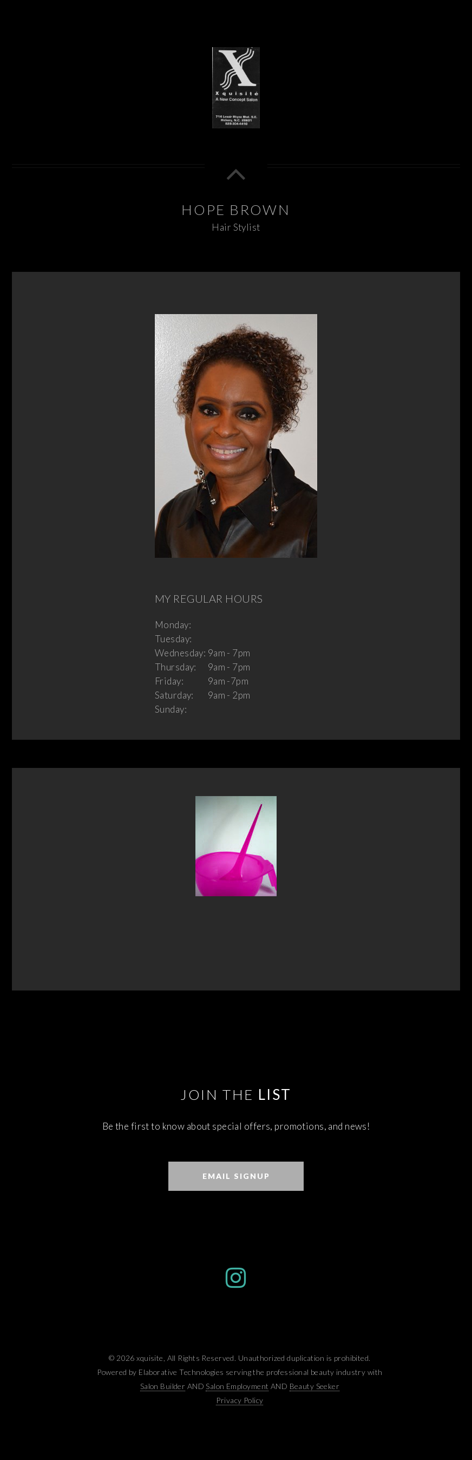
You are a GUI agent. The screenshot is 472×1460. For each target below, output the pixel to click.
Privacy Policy (239, 1400)
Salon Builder (163, 1386)
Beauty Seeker (315, 1386)
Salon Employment (237, 1386)
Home (389, 16)
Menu (443, 16)
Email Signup (236, 1176)
